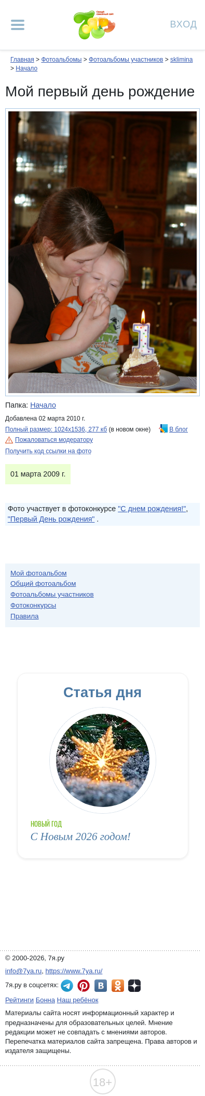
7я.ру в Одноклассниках (118, 985)
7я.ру (134, 985)
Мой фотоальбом (38, 573)
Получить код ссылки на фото (48, 451)
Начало (26, 68)
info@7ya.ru (23, 971)
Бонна (45, 1000)
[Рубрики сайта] (17, 25)
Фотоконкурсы (33, 605)
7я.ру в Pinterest (83, 985)
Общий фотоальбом (43, 583)
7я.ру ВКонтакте (100, 985)
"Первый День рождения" (51, 519)
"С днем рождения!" (152, 508)
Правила (24, 616)
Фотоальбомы (61, 59)
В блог (178, 429)
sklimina (181, 59)
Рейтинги (19, 1000)
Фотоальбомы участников (126, 59)
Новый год (46, 824)
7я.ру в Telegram (67, 985)
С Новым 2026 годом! (81, 836)
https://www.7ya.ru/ (74, 971)
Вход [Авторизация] (183, 24)
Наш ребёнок (78, 1000)
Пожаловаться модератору (54, 439)
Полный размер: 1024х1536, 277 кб (56, 429)
